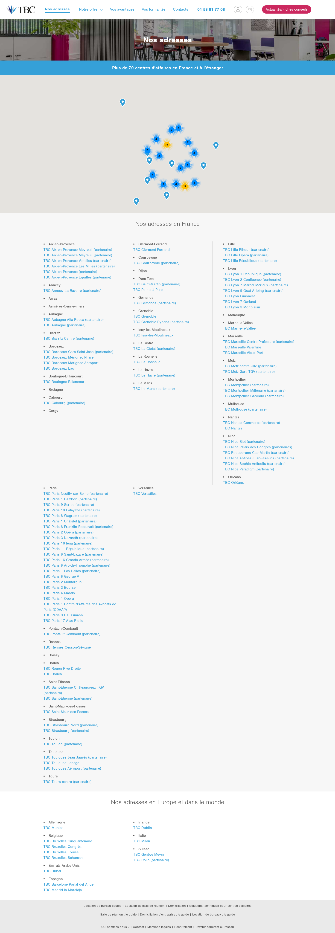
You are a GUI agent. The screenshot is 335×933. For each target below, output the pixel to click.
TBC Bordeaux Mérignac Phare (68, 357)
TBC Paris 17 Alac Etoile (63, 620)
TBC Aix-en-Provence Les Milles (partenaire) (79, 266)
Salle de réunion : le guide (118, 914)
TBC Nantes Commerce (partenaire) (251, 422)
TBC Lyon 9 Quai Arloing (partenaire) (253, 290)
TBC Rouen (53, 674)
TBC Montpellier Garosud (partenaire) (253, 396)
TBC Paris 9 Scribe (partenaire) (69, 504)
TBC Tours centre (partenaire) (67, 781)
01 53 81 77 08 (211, 9)
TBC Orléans (233, 482)
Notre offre (88, 9)
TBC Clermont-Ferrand (151, 249)
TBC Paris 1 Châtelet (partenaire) (70, 521)
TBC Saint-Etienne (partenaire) (68, 698)
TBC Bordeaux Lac (59, 368)
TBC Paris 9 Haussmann (63, 615)
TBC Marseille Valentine (242, 347)
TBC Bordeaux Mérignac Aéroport (71, 363)
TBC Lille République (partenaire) (250, 260)
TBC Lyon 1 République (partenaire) (252, 274)
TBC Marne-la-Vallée (239, 328)
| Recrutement (182, 927)
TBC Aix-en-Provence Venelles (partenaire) (77, 260)
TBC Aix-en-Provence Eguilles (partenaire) (77, 277)
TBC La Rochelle (146, 362)
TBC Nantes (232, 428)
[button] (149, 161)
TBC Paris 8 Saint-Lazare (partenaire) (73, 554)
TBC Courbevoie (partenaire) (156, 263)
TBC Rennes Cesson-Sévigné (67, 647)
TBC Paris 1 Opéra (59, 598)
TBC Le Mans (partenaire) (154, 388)
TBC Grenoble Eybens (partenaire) (161, 322)
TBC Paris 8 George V (61, 576)
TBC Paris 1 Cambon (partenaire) (70, 499)
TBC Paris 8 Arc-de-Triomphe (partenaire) (77, 565)
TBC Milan (141, 841)
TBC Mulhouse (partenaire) (245, 409)
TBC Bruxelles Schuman (63, 857)
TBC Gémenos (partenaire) (154, 303)
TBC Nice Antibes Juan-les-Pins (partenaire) (258, 458)
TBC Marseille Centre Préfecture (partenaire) (258, 341)
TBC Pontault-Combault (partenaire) (72, 634)
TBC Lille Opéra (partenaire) (245, 255)
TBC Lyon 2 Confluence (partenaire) (252, 279)
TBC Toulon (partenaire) (63, 744)
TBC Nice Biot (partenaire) (244, 441)
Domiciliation (177, 906)
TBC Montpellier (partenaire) (246, 385)
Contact (138, 927)
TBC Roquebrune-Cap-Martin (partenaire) (256, 452)
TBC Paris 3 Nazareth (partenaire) (71, 538)
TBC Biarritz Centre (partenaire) (69, 338)
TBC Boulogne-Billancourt (64, 382)
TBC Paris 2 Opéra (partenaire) (68, 532)
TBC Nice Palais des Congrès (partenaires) (257, 447)
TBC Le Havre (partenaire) (154, 375)
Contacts (180, 9)
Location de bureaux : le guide (213, 914)
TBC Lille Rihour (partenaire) (246, 249)
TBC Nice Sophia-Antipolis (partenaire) (254, 463)
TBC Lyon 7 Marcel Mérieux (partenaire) (255, 285)
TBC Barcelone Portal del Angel (69, 884)
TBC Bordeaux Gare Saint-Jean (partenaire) (78, 352)
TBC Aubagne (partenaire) (64, 325)
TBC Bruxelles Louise (61, 852)
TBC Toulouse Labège (61, 763)
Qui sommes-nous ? (115, 927)
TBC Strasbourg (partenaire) (66, 730)
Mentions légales (159, 927)
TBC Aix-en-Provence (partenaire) (70, 271)
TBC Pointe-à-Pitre (148, 289)
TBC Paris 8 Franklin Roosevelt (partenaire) (78, 526)
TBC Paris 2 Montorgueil (63, 582)
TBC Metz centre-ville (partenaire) (250, 366)
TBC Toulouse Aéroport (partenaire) (72, 768)
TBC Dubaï (52, 871)
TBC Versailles (145, 493)
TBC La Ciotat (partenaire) (154, 348)
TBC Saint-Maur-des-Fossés (66, 712)
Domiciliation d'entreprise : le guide (164, 914)
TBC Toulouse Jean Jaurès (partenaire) (75, 757)
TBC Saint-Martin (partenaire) (156, 284)
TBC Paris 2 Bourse (60, 587)
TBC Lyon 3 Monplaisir (241, 307)
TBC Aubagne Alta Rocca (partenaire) (74, 319)
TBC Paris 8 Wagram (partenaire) (70, 515)
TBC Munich (54, 828)
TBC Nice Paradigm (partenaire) (248, 469)
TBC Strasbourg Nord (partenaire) (71, 725)
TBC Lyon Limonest (239, 296)
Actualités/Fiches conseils (287, 9)
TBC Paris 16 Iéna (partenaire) (68, 543)
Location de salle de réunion (145, 906)
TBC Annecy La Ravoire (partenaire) (72, 290)
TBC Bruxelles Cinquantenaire (68, 841)
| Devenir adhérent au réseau (213, 927)
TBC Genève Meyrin (149, 854)
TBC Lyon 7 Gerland (239, 301)
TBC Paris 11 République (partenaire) (74, 549)
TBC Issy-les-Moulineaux (153, 335)
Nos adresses (57, 9)
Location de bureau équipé (102, 906)
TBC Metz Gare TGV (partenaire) (249, 371)
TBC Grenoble (144, 316)
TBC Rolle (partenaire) (151, 860)
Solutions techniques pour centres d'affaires (220, 906)
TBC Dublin (142, 828)
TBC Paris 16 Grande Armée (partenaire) (76, 560)
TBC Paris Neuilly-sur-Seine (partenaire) (76, 493)
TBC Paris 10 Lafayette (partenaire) (72, 510)
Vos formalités (154, 9)
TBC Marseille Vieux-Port (243, 353)
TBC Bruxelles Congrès (63, 846)
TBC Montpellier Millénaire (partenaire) (254, 390)
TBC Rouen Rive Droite (62, 668)
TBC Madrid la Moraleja (63, 890)
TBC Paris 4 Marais (59, 593)
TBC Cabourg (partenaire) (64, 403)
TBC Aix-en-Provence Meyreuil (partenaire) (78, 249)
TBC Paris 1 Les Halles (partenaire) (72, 571)
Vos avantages (122, 9)
